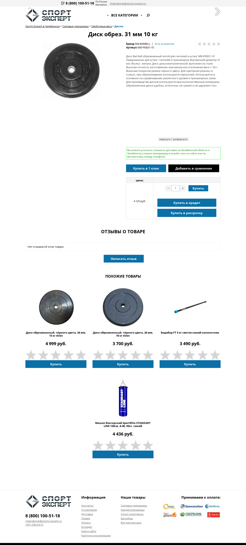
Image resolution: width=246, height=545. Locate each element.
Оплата (85, 522)
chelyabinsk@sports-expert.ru (128, 3)
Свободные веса (101, 26)
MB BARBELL (142, 44)
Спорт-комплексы (132, 514)
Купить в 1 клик (146, 168)
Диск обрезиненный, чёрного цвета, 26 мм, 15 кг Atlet (56, 334)
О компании (89, 510)
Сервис (85, 518)
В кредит (86, 527)
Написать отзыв (124, 259)
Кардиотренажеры (133, 510)
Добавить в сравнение (193, 168)
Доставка (87, 514)
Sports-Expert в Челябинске (42, 26)
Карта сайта (88, 531)
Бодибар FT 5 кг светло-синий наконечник (190, 332)
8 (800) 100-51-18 (80, 3)
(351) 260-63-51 (34, 524)
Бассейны (127, 518)
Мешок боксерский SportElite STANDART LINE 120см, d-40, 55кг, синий (123, 424)
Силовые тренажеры (75, 26)
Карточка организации (96, 535)
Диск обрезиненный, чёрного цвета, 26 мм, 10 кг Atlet (123, 334)
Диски (118, 26)
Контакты (87, 505)
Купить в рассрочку (187, 213)
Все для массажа (131, 522)
